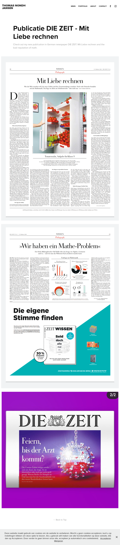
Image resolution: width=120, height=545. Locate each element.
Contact (103, 6)
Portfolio (82, 6)
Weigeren (58, 540)
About (93, 6)
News (73, 6)
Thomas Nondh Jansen (14, 6)
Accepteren (105, 538)
